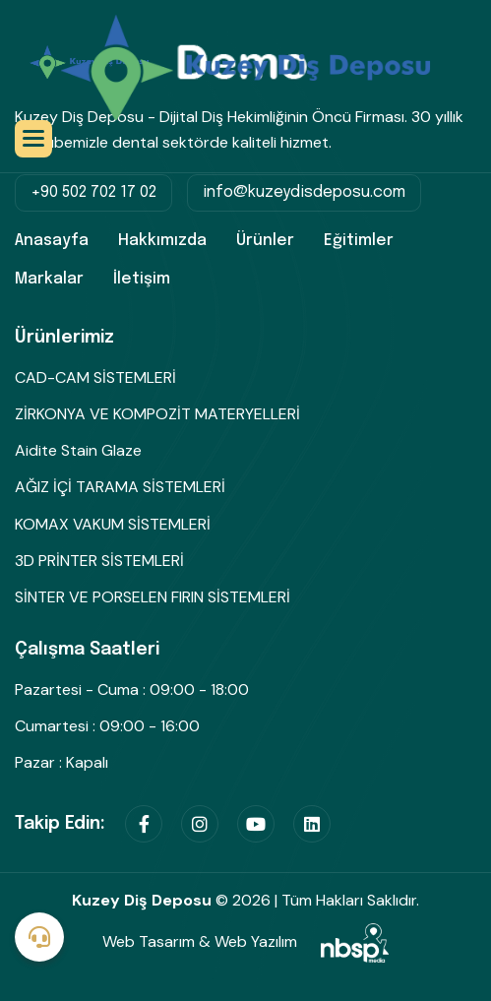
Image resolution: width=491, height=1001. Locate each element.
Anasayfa (52, 240)
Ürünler (265, 240)
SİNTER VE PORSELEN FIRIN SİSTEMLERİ (152, 597)
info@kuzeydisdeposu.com (304, 192)
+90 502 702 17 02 (93, 192)
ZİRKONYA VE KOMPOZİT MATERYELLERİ (157, 414)
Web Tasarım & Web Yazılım (245, 941)
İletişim (141, 279)
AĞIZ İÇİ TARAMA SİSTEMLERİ (120, 486)
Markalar (49, 279)
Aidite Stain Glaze (78, 450)
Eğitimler (359, 240)
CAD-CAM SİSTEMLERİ (95, 377)
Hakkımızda (162, 240)
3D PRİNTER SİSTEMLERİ (99, 560)
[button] (33, 138)
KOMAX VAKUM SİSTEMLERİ (113, 524)
